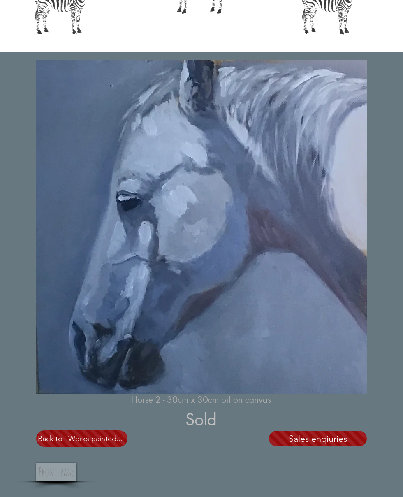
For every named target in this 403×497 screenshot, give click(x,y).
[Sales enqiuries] (318, 438)
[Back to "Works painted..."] (81, 438)
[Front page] (56, 472)
